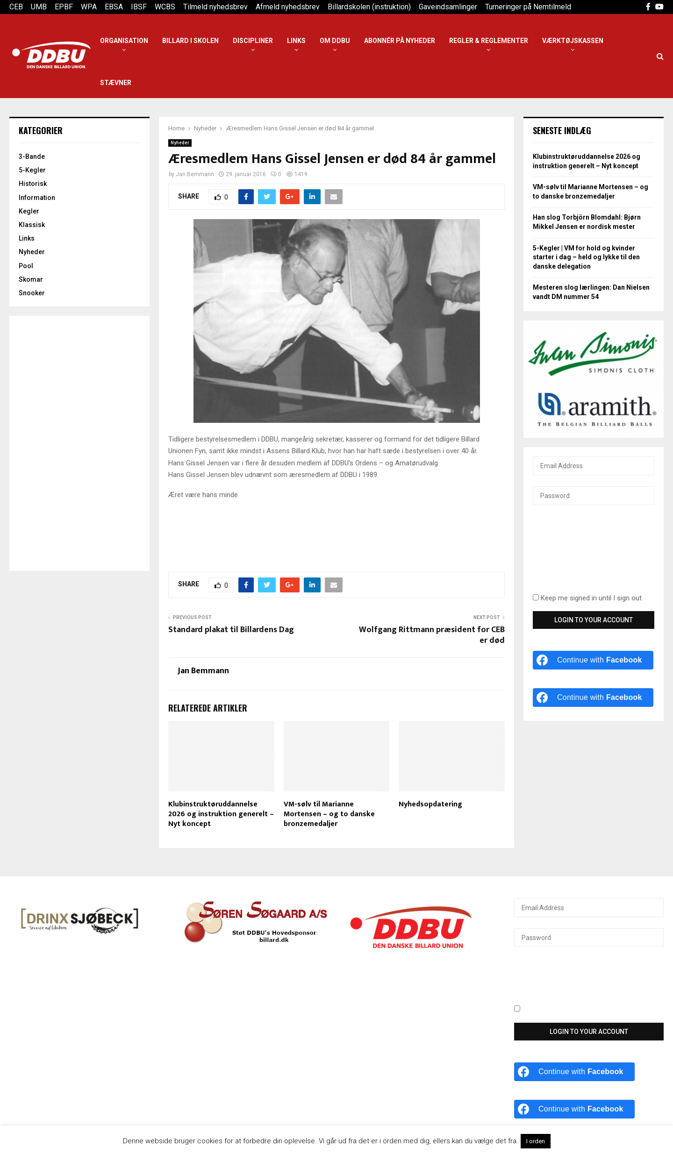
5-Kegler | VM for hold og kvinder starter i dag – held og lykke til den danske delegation (586, 257)
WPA (89, 6)
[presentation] (571, 554)
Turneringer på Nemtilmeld (528, 6)
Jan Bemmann (195, 174)
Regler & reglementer (488, 40)
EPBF (64, 6)
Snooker (32, 293)
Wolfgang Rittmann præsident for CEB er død (432, 635)
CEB (16, 6)
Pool (26, 266)
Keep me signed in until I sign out (587, 598)
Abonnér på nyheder (399, 40)
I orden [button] (535, 1141)
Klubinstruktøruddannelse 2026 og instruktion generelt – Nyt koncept (221, 814)
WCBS (165, 6)
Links (296, 40)
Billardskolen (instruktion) (369, 6)
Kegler (29, 211)
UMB (39, 6)
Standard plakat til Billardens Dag (231, 630)
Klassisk (32, 224)
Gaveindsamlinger (448, 6)
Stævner (115, 82)
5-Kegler (32, 170)
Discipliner (253, 40)
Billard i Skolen (190, 40)
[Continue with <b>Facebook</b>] (593, 660)
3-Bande (32, 156)
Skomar (31, 279)
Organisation (124, 40)
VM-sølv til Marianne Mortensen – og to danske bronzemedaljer (329, 814)
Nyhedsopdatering (430, 804)
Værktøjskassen (572, 40)
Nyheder (180, 142)
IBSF (139, 6)
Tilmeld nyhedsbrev (215, 6)
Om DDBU (335, 40)
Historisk (33, 183)
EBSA (114, 6)
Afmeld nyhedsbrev (288, 6)
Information (37, 197)
